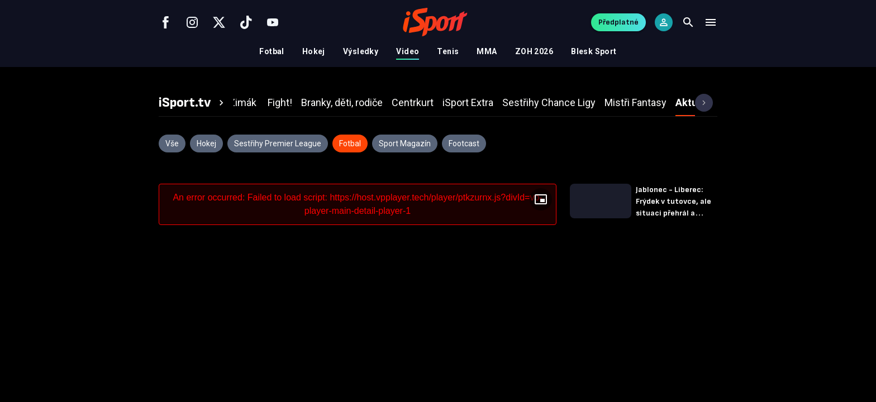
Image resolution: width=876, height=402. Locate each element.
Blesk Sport (594, 51)
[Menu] (710, 22)
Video (407, 51)
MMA (487, 51)
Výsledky (360, 51)
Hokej (313, 51)
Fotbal (271, 51)
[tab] (193, 102)
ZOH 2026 (534, 51)
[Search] (688, 22)
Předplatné (618, 22)
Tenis (448, 51)
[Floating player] (541, 199)
